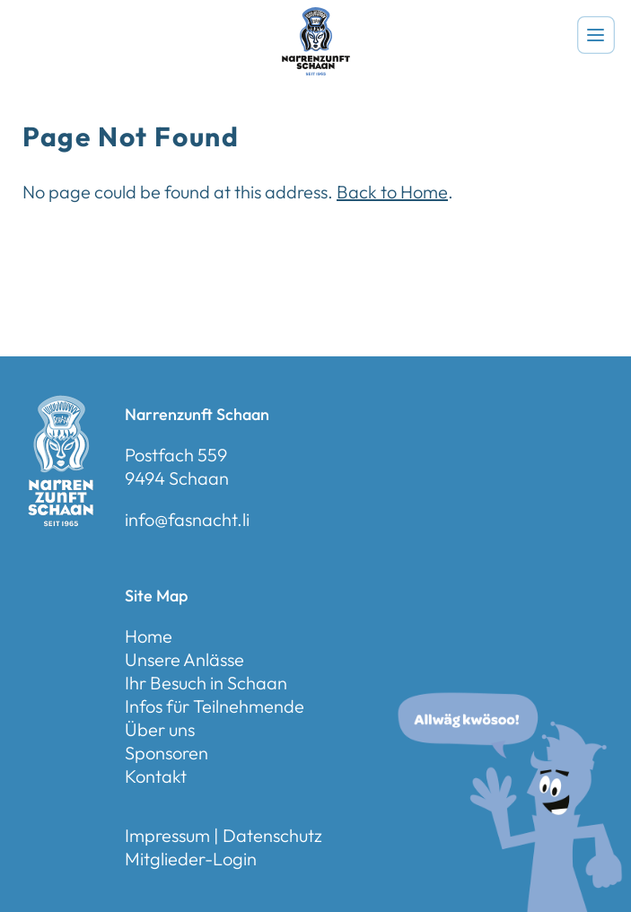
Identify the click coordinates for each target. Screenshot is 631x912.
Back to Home (392, 191)
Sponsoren (166, 752)
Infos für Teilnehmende (214, 706)
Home (148, 636)
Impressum (167, 835)
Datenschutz (272, 835)
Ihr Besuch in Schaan (206, 682)
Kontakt (156, 776)
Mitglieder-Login (191, 858)
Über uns (160, 729)
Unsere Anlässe (184, 659)
